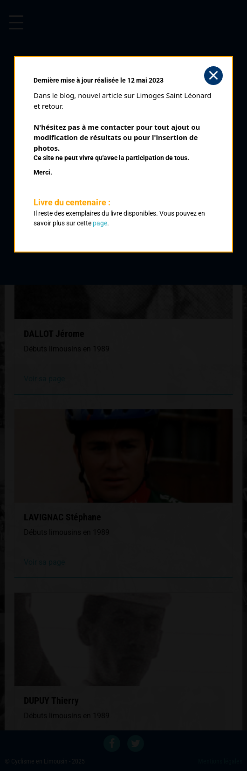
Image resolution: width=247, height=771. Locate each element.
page (100, 223)
